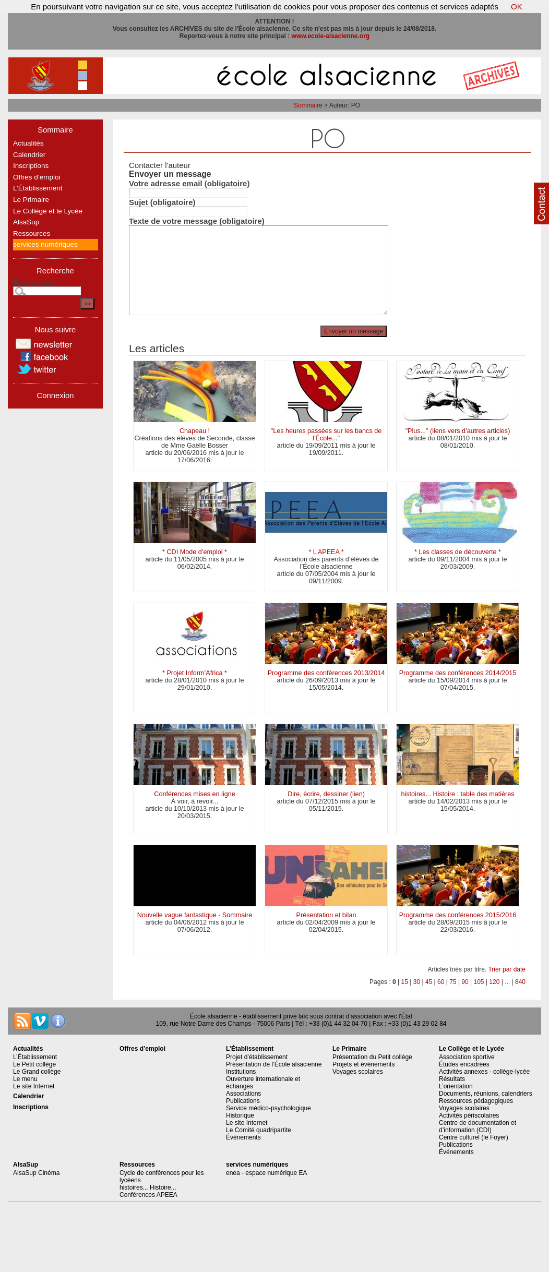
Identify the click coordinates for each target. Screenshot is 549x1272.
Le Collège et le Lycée (47, 211)
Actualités (28, 143)
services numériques (45, 244)
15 (404, 982)
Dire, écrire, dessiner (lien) (326, 794)
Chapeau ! (195, 431)
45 (428, 982)
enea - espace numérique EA (266, 1173)
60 (440, 982)
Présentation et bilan (326, 915)
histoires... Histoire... (148, 1187)
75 (452, 982)
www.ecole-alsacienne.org (331, 36)
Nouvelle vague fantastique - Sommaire (195, 915)
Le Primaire (31, 199)
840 (520, 982)
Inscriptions (31, 166)
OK (516, 6)
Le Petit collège (34, 1064)
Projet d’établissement (257, 1057)
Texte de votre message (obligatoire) (197, 221)
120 (494, 982)
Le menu (25, 1079)
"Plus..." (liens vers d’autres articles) (457, 431)
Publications (243, 1101)
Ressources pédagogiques (476, 1101)
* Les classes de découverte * (457, 552)
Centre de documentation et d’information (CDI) (477, 1126)
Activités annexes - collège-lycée (484, 1071)
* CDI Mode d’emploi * (194, 552)
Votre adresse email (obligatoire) (189, 183)
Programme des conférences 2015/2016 (458, 915)
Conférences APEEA (148, 1194)
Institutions (241, 1071)
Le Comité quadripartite (258, 1130)
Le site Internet (33, 1086)
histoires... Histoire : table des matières (458, 794)
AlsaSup (26, 222)
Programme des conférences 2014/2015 (458, 673)
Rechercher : (34, 282)
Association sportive (467, 1057)
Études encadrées (464, 1064)
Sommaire (308, 105)
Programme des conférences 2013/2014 (326, 673)
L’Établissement (38, 188)
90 (464, 982)
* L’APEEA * (325, 552)
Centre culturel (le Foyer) (473, 1137)
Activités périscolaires (469, 1115)
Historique (240, 1115)
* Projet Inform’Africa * (194, 673)
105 (479, 982)
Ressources (31, 233)
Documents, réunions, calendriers (485, 1093)
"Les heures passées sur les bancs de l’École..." (326, 434)
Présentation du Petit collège (372, 1057)
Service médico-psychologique (268, 1108)
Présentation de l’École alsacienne (273, 1064)
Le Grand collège (37, 1071)
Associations (243, 1093)
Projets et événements (363, 1064)
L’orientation (456, 1086)
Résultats (452, 1079)
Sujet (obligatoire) (162, 202)
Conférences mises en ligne (194, 794)
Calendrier (29, 155)
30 (416, 982)
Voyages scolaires (357, 1071)
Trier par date (507, 969)
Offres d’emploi (37, 177)
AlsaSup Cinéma (36, 1173)
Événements (243, 1137)
